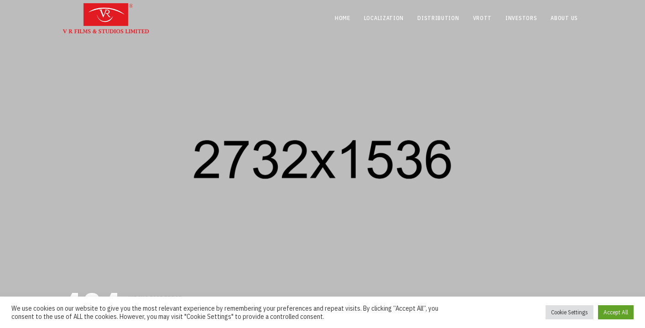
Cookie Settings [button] (569, 312)
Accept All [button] (615, 312)
